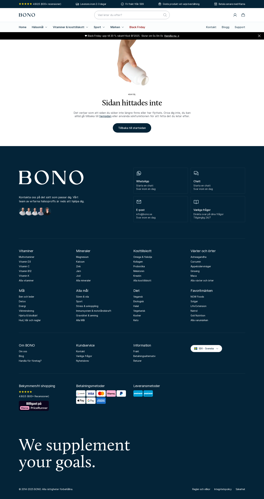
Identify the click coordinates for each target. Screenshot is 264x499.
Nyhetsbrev (82, 360)
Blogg (225, 27)
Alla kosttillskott (142, 280)
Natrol (194, 310)
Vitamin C (24, 266)
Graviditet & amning (87, 315)
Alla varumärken (199, 320)
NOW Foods (197, 296)
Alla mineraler (83, 280)
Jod (78, 275)
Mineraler (83, 251)
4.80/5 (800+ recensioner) (40, 4)
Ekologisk (138, 301)
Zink (78, 266)
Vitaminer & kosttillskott (70, 27)
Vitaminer (26, 251)
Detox (22, 301)
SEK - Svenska (206, 348)
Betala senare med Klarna (232, 4)
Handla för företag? (30, 360)
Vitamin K (24, 275)
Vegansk (138, 296)
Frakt (136, 351)
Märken (117, 27)
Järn (78, 271)
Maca (194, 275)
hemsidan (105, 116)
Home (22, 27)
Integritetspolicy (223, 489)
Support (240, 27)
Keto (136, 320)
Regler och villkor (201, 489)
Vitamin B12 (25, 271)
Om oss (23, 351)
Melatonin (138, 271)
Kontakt (211, 27)
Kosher (137, 315)
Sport (99, 27)
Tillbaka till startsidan (132, 128)
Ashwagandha (198, 256)
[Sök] (165, 15)
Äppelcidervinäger (201, 266)
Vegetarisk (139, 310)
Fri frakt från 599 (134, 4)
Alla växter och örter (202, 280)
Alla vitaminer (26, 280)
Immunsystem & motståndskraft (93, 310)
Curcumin (196, 261)
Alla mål (82, 290)
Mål (22, 290)
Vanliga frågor (84, 356)
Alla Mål (80, 320)
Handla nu (171, 35)
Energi (22, 306)
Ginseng (195, 271)
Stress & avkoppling (87, 306)
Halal (136, 306)
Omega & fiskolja (142, 256)
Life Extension (198, 306)
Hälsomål (39, 27)
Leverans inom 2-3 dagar (93, 4)
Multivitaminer (26, 256)
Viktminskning (26, 310)
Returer (137, 360)
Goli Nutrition (198, 315)
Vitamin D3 (25, 261)
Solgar (194, 301)
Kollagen (138, 261)
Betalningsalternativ (144, 356)
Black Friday (137, 27)
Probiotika (139, 266)
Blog (21, 356)
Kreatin (137, 275)
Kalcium (80, 261)
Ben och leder (26, 296)
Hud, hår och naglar (30, 320)
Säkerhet (240, 489)
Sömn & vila (82, 296)
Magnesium (82, 256)
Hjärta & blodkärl (28, 315)
